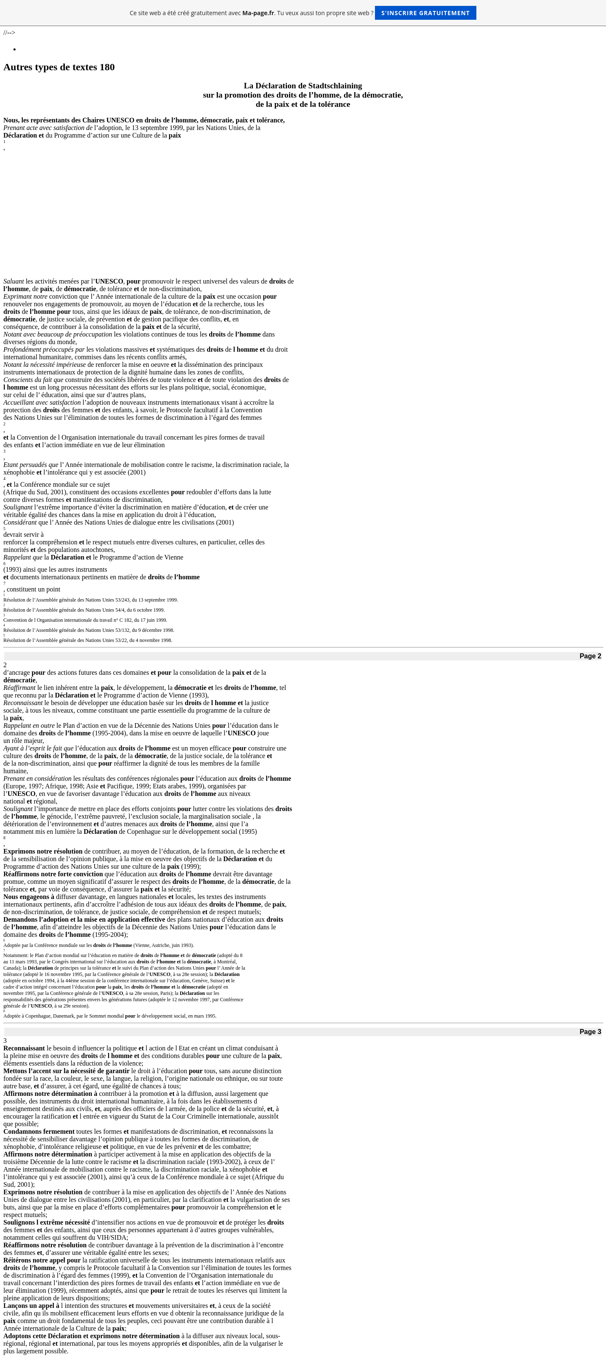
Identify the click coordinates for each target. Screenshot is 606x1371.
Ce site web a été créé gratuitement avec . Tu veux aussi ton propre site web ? (303, 13)
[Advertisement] (303, 214)
